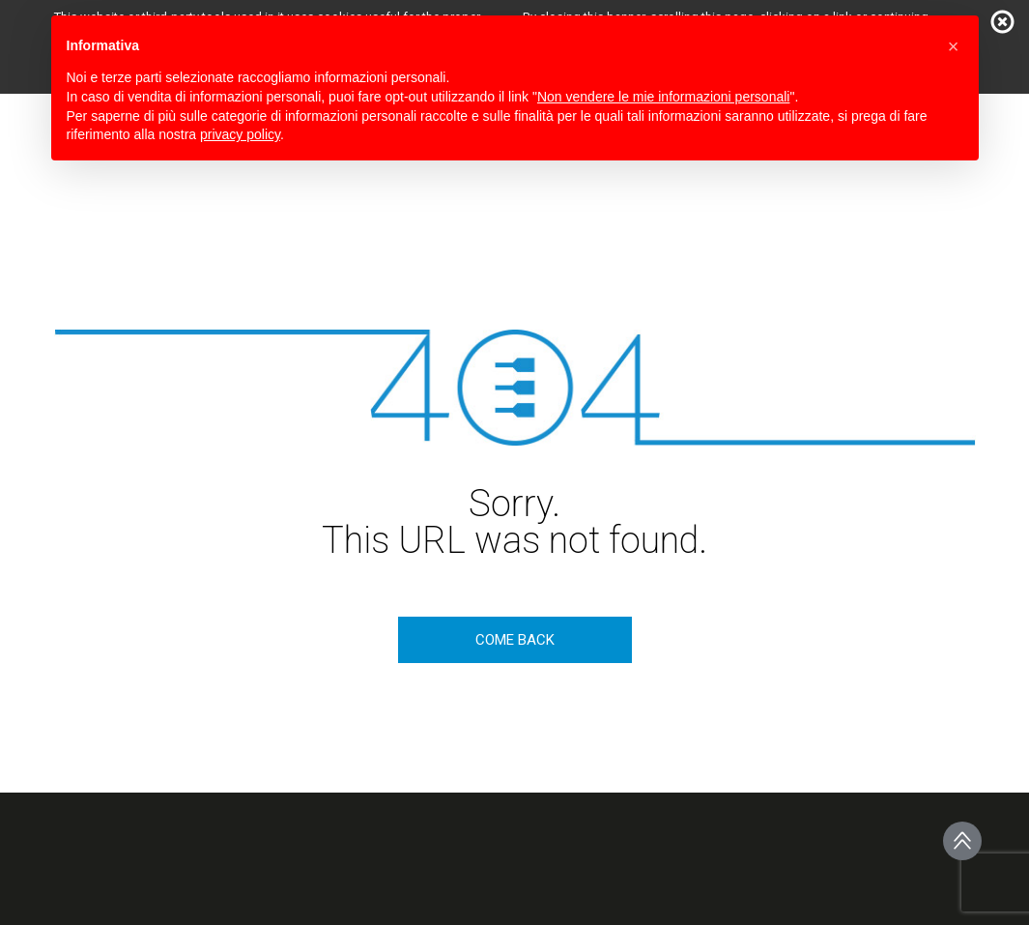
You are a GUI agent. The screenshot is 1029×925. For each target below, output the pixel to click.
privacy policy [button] (240, 134)
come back (515, 640)
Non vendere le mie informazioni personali (663, 96)
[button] (953, 46)
